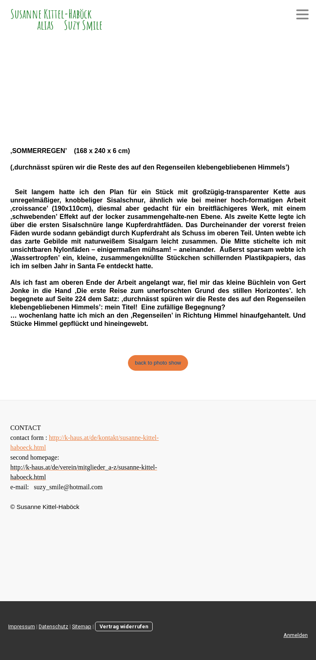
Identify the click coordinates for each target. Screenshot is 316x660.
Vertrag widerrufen (124, 626)
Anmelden (295, 635)
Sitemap (81, 626)
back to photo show (158, 363)
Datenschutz (53, 626)
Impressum (21, 626)
